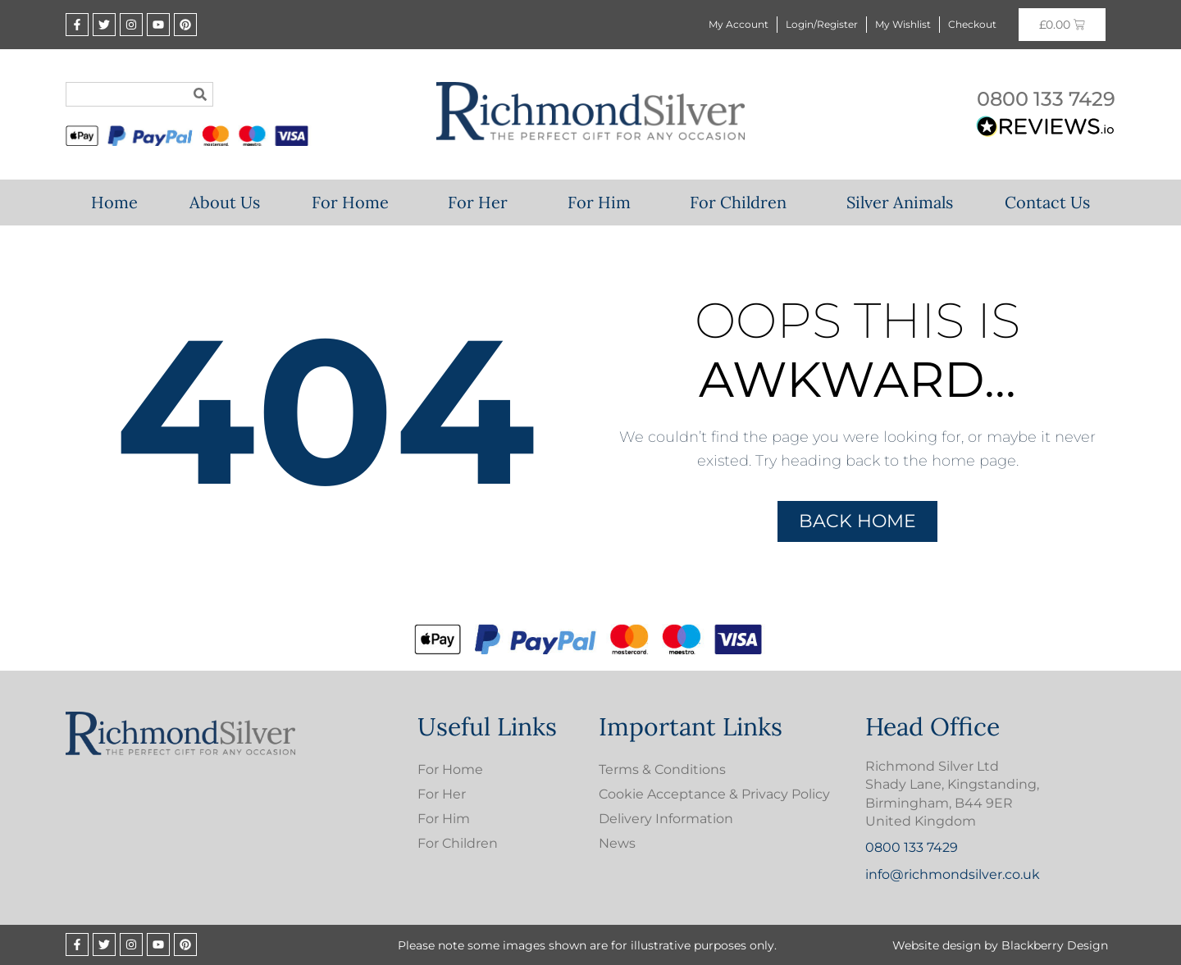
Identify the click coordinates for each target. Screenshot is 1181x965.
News (617, 843)
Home (114, 202)
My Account (738, 24)
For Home (354, 202)
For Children (742, 202)
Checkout (972, 24)
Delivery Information (666, 818)
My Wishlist (903, 24)
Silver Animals (899, 202)
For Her (482, 202)
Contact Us (1047, 202)
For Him (603, 202)
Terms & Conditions (662, 769)
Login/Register (822, 24)
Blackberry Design (1054, 945)
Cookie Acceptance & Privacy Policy (714, 794)
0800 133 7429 (1046, 99)
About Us (224, 202)
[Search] (200, 94)
